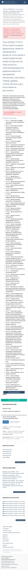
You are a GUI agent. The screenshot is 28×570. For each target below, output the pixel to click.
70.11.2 (8, 125)
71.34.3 (8, 199)
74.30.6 (8, 346)
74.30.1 (8, 311)
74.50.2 (8, 372)
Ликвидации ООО (7, 451)
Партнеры (5, 535)
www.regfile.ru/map (7, 434)
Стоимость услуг (7, 530)
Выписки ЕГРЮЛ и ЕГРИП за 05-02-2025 (14, 507)
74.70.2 (8, 381)
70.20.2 (8, 148)
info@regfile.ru (6, 428)
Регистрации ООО (7, 449)
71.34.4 (8, 203)
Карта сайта (6, 541)
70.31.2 (8, 158)
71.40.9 (8, 257)
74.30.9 (8, 363)
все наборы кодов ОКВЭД (19, 492)
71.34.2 (8, 196)
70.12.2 (8, 136)
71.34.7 (8, 215)
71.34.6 (8, 211)
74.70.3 (8, 384)
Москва (6, 422)
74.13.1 (8, 271)
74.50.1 (8, 368)
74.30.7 (8, 350)
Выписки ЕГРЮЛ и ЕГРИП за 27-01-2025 (14, 513)
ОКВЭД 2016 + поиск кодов (15, 9)
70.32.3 (8, 171)
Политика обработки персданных (11, 532)
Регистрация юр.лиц (8, 543)
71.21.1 (8, 176)
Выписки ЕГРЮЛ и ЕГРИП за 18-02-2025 (14, 503)
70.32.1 (8, 164)
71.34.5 (8, 208)
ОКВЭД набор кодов (8, 547)
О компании (6, 528)
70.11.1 (8, 120)
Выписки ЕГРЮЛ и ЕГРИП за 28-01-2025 (14, 511)
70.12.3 (8, 141)
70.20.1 (8, 144)
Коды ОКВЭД (6, 457)
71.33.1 (8, 185)
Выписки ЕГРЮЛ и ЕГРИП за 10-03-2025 (14, 501)
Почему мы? (6, 539)
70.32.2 (8, 167)
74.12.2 (8, 268)
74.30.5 (8, 331)
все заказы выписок (20, 520)
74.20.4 (8, 302)
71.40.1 (8, 224)
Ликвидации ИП (7, 455)
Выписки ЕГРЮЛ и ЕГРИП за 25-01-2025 (14, 515)
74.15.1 (8, 278)
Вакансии (5, 537)
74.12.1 (8, 265)
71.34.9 (8, 219)
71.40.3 (8, 237)
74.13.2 (8, 274)
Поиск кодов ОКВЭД (14, 392)
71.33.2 (8, 188)
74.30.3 (8, 326)
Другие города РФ (15, 422)
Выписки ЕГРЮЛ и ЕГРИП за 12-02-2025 (14, 505)
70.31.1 (8, 152)
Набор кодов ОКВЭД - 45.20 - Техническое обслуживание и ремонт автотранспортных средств (12, 477)
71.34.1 (8, 192)
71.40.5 (8, 248)
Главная (5, 9)
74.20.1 (8, 286)
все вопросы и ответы (20, 462)
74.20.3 (8, 298)
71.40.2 (8, 231)
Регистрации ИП (7, 453)
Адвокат (5, 545)
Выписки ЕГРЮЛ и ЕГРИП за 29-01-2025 (14, 509)
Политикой (13, 567)
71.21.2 (8, 181)
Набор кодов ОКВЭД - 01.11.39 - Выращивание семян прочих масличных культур (13, 485)
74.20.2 (8, 293)
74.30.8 (8, 360)
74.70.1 (8, 375)
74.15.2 (8, 283)
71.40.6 (8, 251)
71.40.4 (8, 243)
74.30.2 (8, 322)
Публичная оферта (7, 526)
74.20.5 (8, 306)
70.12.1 (8, 131)
